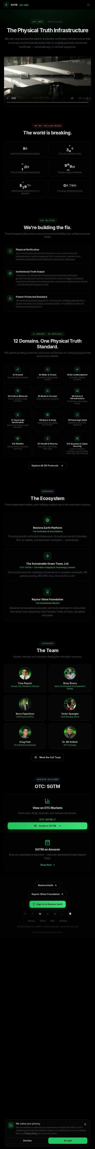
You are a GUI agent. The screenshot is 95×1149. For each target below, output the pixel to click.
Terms (43, 921)
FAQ (52, 921)
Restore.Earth (47, 885)
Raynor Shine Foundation (47, 894)
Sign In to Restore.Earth (48, 904)
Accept (68, 1140)
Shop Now (47, 864)
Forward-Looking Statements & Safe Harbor (47, 932)
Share (63, 921)
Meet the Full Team (47, 757)
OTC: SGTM (47, 819)
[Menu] (88, 5)
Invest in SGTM (47, 825)
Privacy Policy (31, 1133)
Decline (27, 1140)
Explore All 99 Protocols (47, 465)
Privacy (31, 921)
